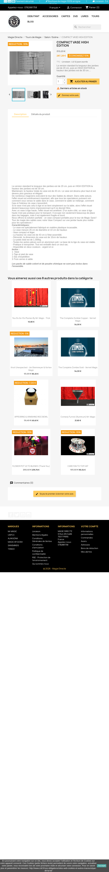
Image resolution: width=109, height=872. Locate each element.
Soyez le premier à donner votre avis (54, 493)
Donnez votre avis (68, 95)
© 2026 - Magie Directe (54, 568)
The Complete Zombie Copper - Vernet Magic (78, 319)
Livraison (36, 531)
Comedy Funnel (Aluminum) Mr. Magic (78, 416)
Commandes (87, 537)
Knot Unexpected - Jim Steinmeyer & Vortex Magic (31, 368)
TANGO (11, 549)
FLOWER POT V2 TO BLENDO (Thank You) (31, 466)
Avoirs (84, 541)
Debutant (33, 16)
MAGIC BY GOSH (15, 542)
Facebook (11, 514)
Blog (30, 21)
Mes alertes (86, 551)
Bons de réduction (89, 548)
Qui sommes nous (40, 564)
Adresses (85, 544)
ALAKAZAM (13, 538)
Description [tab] (20, 114)
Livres (84, 16)
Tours (95, 16)
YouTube (22, 514)
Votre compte (89, 526)
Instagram (28, 514)
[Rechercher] (87, 27)
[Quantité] (60, 81)
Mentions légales (40, 535)
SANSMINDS (13, 545)
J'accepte (102, 866)
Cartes (65, 16)
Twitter (16, 514)
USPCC (11, 535)
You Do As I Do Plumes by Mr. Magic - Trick (31, 318)
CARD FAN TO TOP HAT (78, 466)
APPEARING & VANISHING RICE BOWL (31, 416)
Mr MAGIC (12, 531)
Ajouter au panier (83, 81)
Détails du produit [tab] (40, 114)
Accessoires (50, 16)
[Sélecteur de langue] (55, 7)
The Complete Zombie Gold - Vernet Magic (77, 367)
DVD (75, 16)
